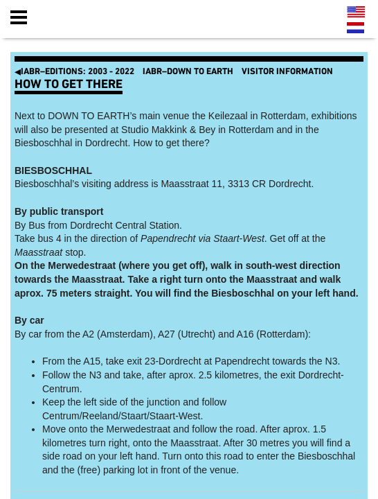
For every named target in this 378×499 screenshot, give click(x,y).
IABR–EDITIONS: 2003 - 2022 (74, 72)
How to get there (69, 84)
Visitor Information (287, 72)
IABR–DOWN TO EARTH (188, 72)
